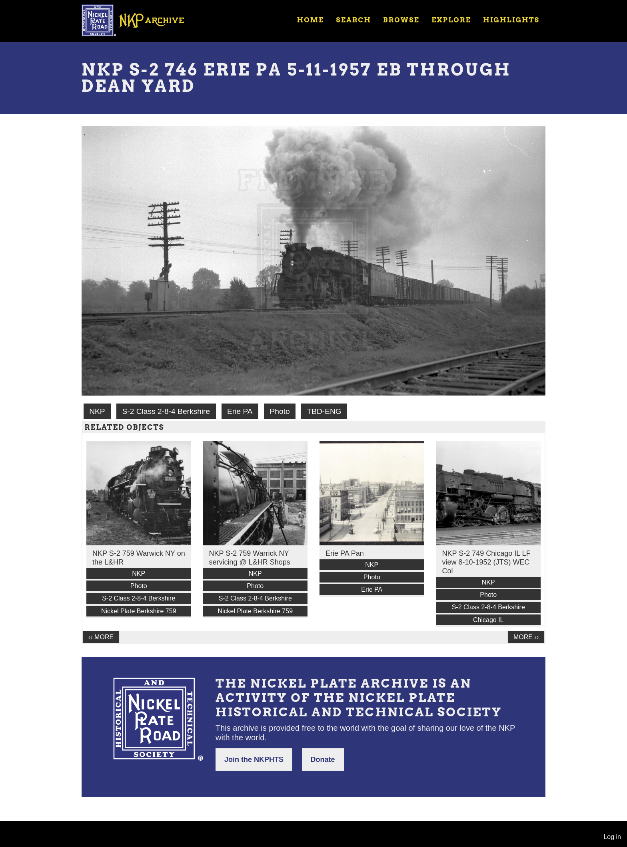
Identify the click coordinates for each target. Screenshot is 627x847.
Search (353, 20)
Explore (451, 20)
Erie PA (240, 411)
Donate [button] (323, 759)
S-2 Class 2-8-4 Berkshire (166, 411)
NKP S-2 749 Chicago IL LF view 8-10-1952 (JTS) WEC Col (486, 562)
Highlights (511, 20)
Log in (612, 836)
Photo (280, 411)
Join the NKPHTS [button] (254, 759)
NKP (97, 411)
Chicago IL (488, 619)
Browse (401, 20)
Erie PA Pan (344, 553)
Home (310, 20)
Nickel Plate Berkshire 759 (138, 611)
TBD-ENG (324, 411)
